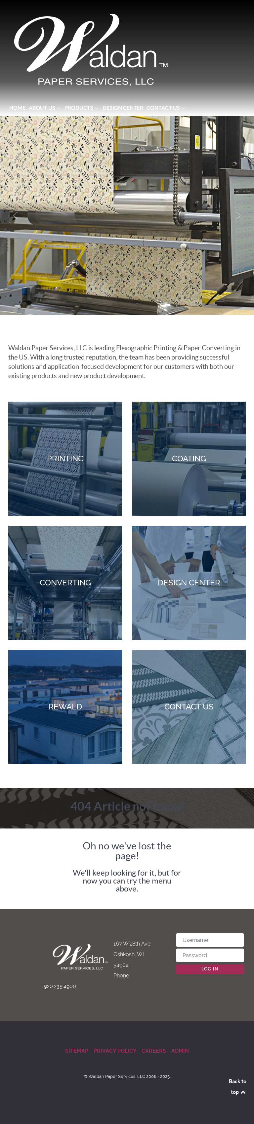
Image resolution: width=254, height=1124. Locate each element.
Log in (210, 968)
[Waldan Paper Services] (127, 49)
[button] (15, 215)
